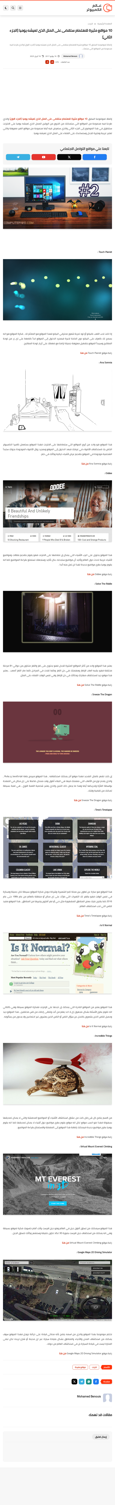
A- (47, 62)
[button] (96, 1381)
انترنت (90, 24)
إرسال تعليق (101, 1437)
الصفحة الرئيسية (104, 24)
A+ (52, 62)
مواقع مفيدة (80, 1367)
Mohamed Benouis (70, 56)
